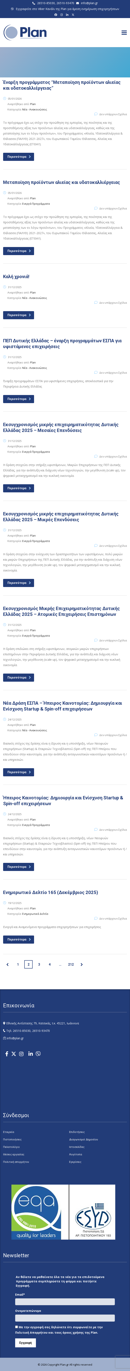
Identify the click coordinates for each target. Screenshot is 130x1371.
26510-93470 (65, 3)
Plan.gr (64, 1364)
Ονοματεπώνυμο (28, 1311)
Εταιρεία (8, 1132)
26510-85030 (46, 3)
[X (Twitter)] (74, 15)
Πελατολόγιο (11, 1146)
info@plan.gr (89, 3)
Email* (20, 1294)
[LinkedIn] (68, 15)
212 (71, 964)
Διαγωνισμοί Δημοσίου (83, 1139)
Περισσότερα (19, 156)
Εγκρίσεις (75, 1161)
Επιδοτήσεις (77, 1132)
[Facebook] (56, 15)
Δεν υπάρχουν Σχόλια (110, 114)
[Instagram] (62, 15)
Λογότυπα (75, 1154)
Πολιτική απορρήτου (16, 1161)
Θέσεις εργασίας (13, 1154)
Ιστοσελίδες (77, 1146)
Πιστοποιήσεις (12, 1139)
